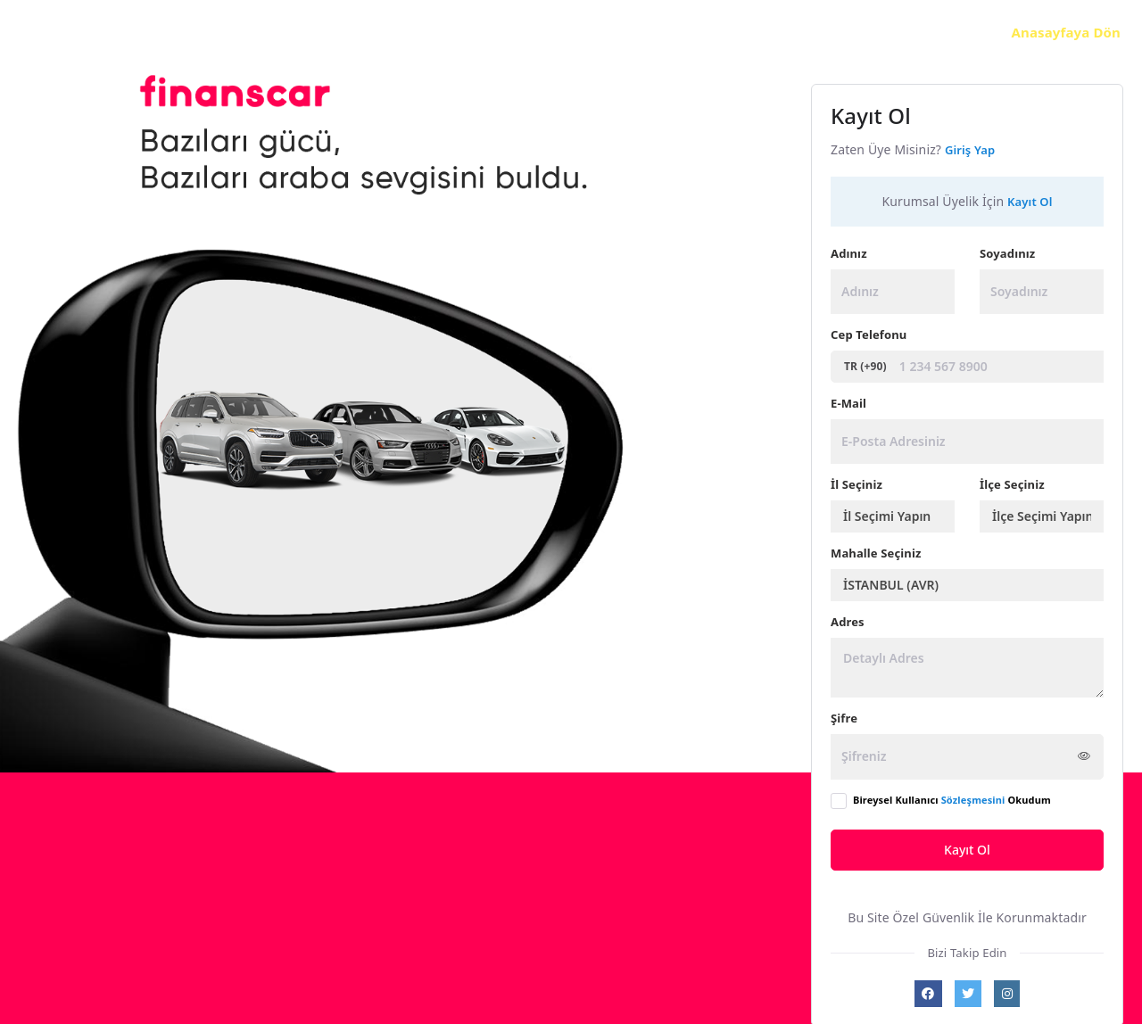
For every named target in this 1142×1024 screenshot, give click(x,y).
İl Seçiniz (856, 484)
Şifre (844, 718)
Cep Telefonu (868, 334)
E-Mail (848, 403)
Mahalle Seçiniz (876, 553)
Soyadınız (1007, 253)
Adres (848, 622)
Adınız (849, 253)
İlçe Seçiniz (1012, 484)
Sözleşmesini (973, 799)
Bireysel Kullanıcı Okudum (952, 799)
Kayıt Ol (967, 849)
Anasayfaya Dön (1066, 32)
